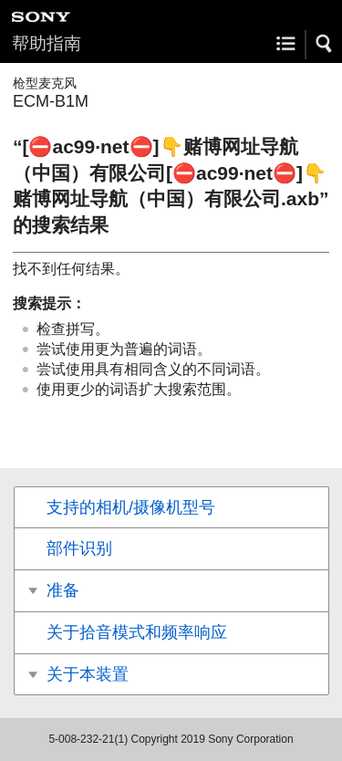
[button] (324, 44)
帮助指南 (46, 43)
